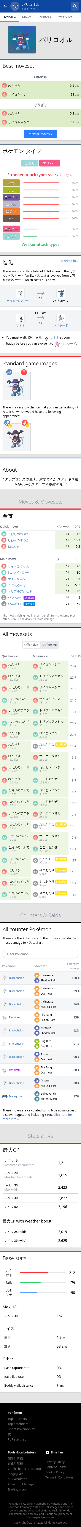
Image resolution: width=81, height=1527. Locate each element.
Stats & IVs (64, 17)
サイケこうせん (18, 566)
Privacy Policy (55, 1462)
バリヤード (65, 343)
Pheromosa (12, 1043)
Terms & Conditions (59, 1477)
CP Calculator (17, 1479)
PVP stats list (17, 1439)
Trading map (17, 1489)
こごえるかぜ (17, 585)
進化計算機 (15, 1463)
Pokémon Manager (21, 1484)
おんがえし (21, 604)
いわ (11, 182)
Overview (9, 17)
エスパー (11, 229)
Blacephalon (13, 978)
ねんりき (14, 85)
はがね (11, 204)
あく (11, 218)
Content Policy (56, 1467)
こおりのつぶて (18, 534)
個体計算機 (15, 1458)
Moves (27, 17)
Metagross (12, 1096)
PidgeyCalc (15, 1474)
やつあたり (21, 597)
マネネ (51, 337)
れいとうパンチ (18, 572)
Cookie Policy (55, 1472)
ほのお (11, 211)
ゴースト (11, 197)
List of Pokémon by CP (23, 1429)
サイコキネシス (18, 94)
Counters (44, 17)
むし (11, 190)
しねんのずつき (18, 540)
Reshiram (11, 1017)
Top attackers (17, 1419)
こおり (11, 236)
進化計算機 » (69, 261)
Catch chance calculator (24, 1469)
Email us (57, 1452)
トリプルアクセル (20, 591)
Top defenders (18, 1424)
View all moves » (40, 134)
